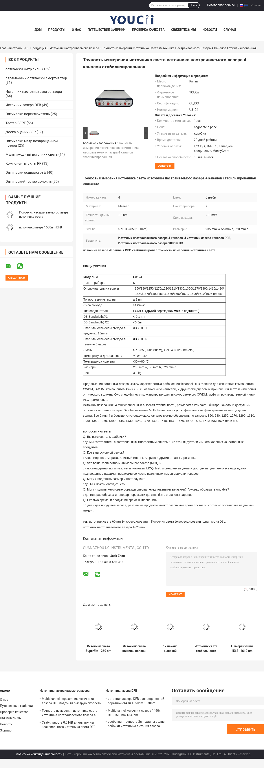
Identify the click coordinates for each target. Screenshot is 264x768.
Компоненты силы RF (23, 163)
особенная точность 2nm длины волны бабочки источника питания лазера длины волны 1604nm (136, 724)
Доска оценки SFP (21, 132)
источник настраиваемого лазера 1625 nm (114, 527)
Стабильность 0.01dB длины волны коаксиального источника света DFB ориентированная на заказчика (68, 725)
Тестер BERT (16, 123)
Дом (38, 29)
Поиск (193, 5)
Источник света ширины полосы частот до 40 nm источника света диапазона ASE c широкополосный (134, 648)
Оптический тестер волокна (28, 181)
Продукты (56, 29)
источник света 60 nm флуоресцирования (119, 521)
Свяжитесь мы (183, 29)
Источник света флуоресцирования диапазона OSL (188, 521)
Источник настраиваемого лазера (74, 48)
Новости (209, 29)
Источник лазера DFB (23, 105)
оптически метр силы (23, 69)
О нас (76, 29)
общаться (165, 165)
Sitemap (5, 730)
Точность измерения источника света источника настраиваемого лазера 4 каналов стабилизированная (69, 713)
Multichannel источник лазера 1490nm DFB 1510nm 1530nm (135, 713)
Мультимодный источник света (32, 154)
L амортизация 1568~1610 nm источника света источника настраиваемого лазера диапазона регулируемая (242, 648)
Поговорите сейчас (221, 5)
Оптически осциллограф (26, 172)
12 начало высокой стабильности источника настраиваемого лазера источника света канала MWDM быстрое (170, 648)
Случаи (230, 29)
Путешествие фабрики (106, 29)
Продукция (38, 48)
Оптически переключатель (28, 114)
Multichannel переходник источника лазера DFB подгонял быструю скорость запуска (71, 701)
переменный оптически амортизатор (36, 78)
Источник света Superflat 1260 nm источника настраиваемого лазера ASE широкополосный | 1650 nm (98, 648)
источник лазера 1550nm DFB (40, 227)
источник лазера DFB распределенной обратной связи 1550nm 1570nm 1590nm (136, 701)
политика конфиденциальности (39, 754)
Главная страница (13, 48)
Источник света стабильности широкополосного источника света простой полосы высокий (206, 648)
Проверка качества (148, 29)
